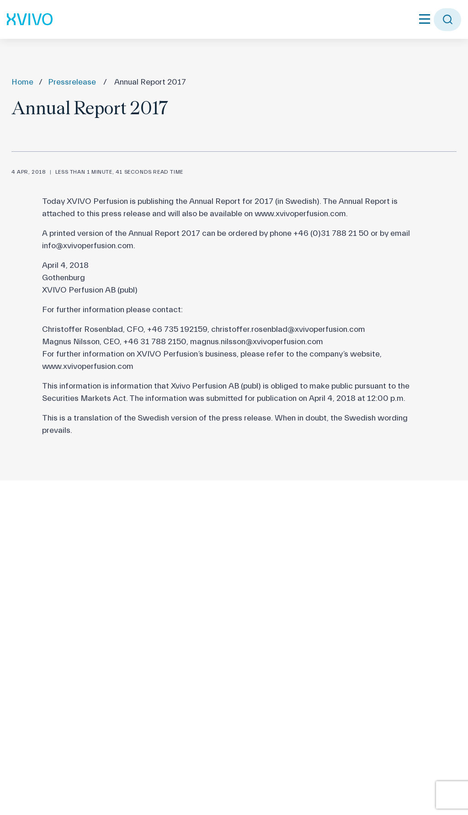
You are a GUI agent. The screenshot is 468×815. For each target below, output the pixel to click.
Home (22, 82)
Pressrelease (72, 82)
